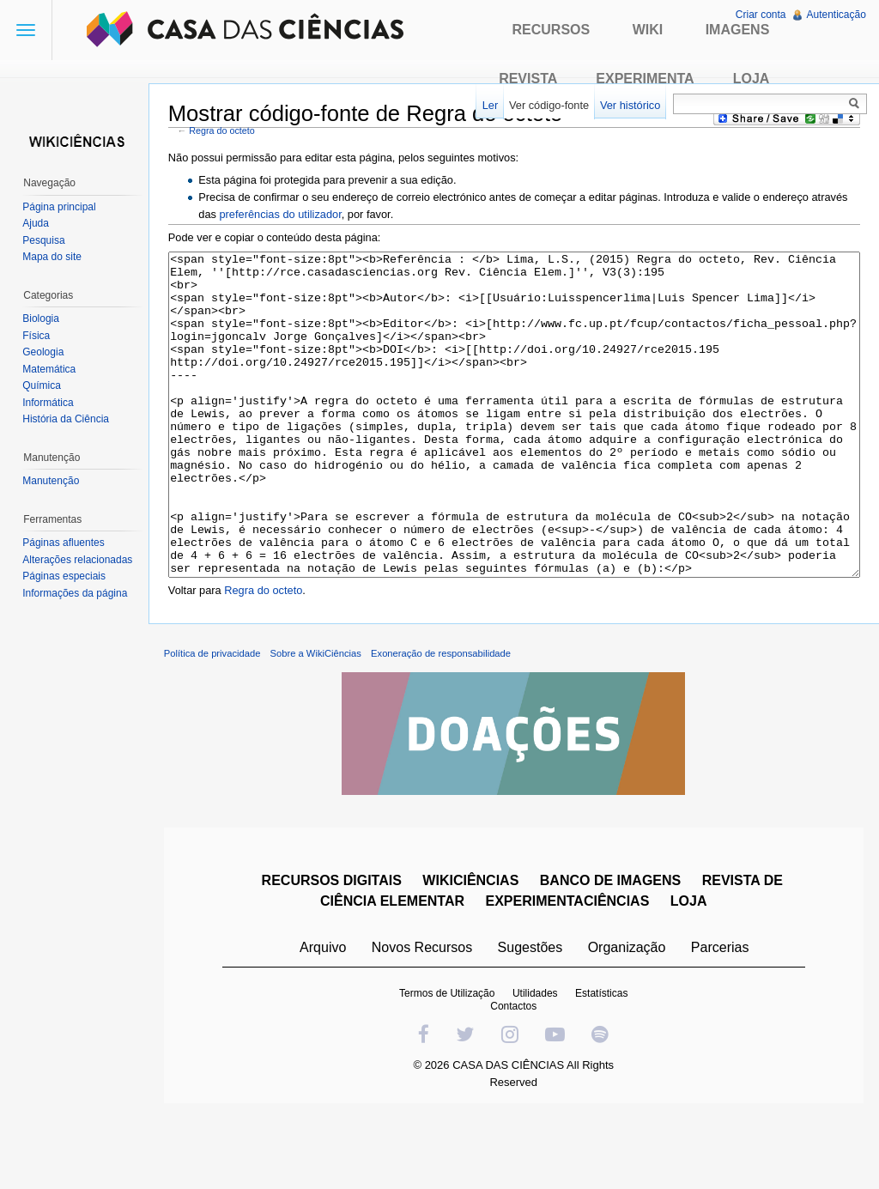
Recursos (551, 29)
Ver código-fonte (547, 105)
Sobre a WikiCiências (320, 722)
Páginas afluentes (65, 543)
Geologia (44, 352)
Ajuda (37, 223)
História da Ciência (67, 419)
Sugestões (531, 1016)
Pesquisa (45, 240)
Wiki (648, 29)
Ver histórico (628, 105)
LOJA (690, 969)
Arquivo (324, 1016)
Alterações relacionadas (79, 560)
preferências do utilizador (285, 214)
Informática (49, 403)
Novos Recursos (423, 1016)
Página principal (60, 207)
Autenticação (835, 15)
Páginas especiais (65, 576)
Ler (489, 105)
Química (43, 385)
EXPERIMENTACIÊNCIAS (569, 969)
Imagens (738, 29)
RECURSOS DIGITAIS (333, 949)
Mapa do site (53, 257)
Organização (628, 1016)
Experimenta (645, 78)
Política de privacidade (216, 722)
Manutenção (52, 481)
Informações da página (76, 593)
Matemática (50, 369)
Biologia (42, 318)
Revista (528, 78)
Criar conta (760, 15)
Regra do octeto (227, 131)
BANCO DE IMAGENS (612, 949)
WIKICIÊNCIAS (472, 949)
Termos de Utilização (448, 1062)
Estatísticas (603, 1062)
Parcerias (722, 1016)
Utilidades (537, 1062)
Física (38, 336)
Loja (751, 78)
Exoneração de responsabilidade (445, 722)
